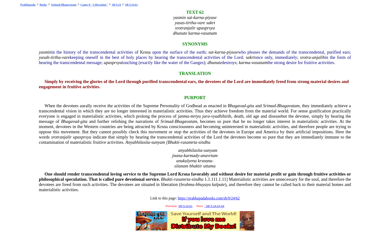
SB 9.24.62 (131, 4)
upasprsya (113, 62)
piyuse (232, 52)
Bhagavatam (288, 105)
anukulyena (186, 160)
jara (206, 116)
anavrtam (209, 155)
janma (183, 116)
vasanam (259, 62)
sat (211, 52)
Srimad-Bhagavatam (63, 4)
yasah (44, 57)
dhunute (215, 62)
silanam (181, 165)
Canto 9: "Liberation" (94, 4)
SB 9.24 (116, 4)
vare (66, 57)
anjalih (318, 57)
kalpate (218, 184)
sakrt (250, 57)
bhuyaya (203, 184)
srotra (305, 57)
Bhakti (173, 142)
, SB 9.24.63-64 (214, 206)
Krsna (145, 52)
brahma (187, 184)
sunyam (158, 142)
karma (244, 62)
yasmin (45, 52)
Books (43, 4)
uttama (209, 165)
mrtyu (196, 116)
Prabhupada (28, 4)
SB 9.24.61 (185, 206)
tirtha (55, 57)
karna (220, 52)
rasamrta (189, 142)
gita (250, 105)
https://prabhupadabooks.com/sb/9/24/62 (209, 198)
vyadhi (217, 116)
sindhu (204, 142)
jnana (177, 155)
